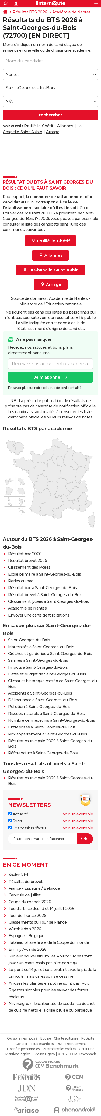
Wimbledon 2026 (25, 929)
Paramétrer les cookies (59, 1049)
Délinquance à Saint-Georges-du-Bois (42, 700)
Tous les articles (42, 1044)
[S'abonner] (50, 838)
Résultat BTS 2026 (30, 12)
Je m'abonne (47, 377)
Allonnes (65, 126)
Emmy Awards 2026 (28, 949)
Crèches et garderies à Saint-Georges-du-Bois (50, 653)
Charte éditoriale (66, 1038)
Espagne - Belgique (26, 935)
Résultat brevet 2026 (27, 560)
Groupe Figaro (44, 1054)
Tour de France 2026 (27, 915)
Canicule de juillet (25, 895)
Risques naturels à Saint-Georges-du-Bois (46, 713)
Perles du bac (20, 581)
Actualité (18, 814)
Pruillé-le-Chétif (38, 126)
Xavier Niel (18, 874)
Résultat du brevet (26, 881)
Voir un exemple (78, 814)
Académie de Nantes (71, 12)
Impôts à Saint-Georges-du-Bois (38, 667)
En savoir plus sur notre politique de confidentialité (44, 388)
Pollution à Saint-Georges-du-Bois (39, 706)
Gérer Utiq (86, 1049)
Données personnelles (23, 1049)
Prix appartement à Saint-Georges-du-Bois (47, 734)
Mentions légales (17, 1054)
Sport (15, 821)
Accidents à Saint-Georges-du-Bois (40, 693)
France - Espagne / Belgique (34, 888)
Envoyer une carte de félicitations (38, 615)
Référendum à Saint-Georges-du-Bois (43, 753)
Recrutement (75, 1044)
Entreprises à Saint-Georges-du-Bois (42, 727)
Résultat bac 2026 (24, 553)
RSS (59, 1044)
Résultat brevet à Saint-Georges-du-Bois (45, 594)
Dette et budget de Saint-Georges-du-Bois (47, 674)
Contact (21, 1044)
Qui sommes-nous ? (22, 1038)
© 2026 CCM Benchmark (77, 1054)
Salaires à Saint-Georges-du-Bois (38, 660)
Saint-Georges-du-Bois (29, 640)
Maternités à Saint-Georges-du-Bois (41, 647)
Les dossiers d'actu (27, 828)
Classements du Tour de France (38, 922)
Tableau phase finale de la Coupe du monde (49, 942)
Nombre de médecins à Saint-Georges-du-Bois (51, 720)
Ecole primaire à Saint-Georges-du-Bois (44, 574)
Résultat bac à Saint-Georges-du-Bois (42, 587)
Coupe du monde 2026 (30, 901)
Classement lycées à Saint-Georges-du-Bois (48, 601)
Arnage (52, 131)
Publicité (87, 1038)
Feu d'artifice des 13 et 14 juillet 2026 (42, 908)
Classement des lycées (29, 567)
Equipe (45, 1038)
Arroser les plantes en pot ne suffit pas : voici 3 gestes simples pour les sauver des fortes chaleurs (49, 990)
